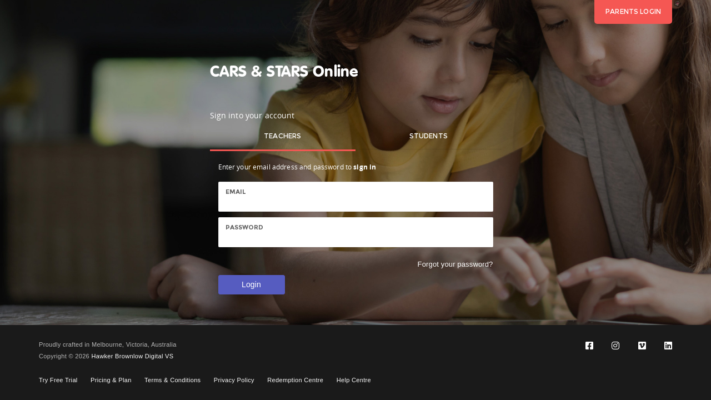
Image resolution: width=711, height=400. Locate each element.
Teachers (282, 136)
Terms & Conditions (172, 380)
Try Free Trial (58, 380)
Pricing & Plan (111, 380)
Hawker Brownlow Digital (127, 356)
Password (245, 227)
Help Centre (354, 380)
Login (251, 284)
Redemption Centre (295, 380)
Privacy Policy (234, 380)
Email (236, 192)
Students (428, 136)
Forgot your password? (455, 264)
